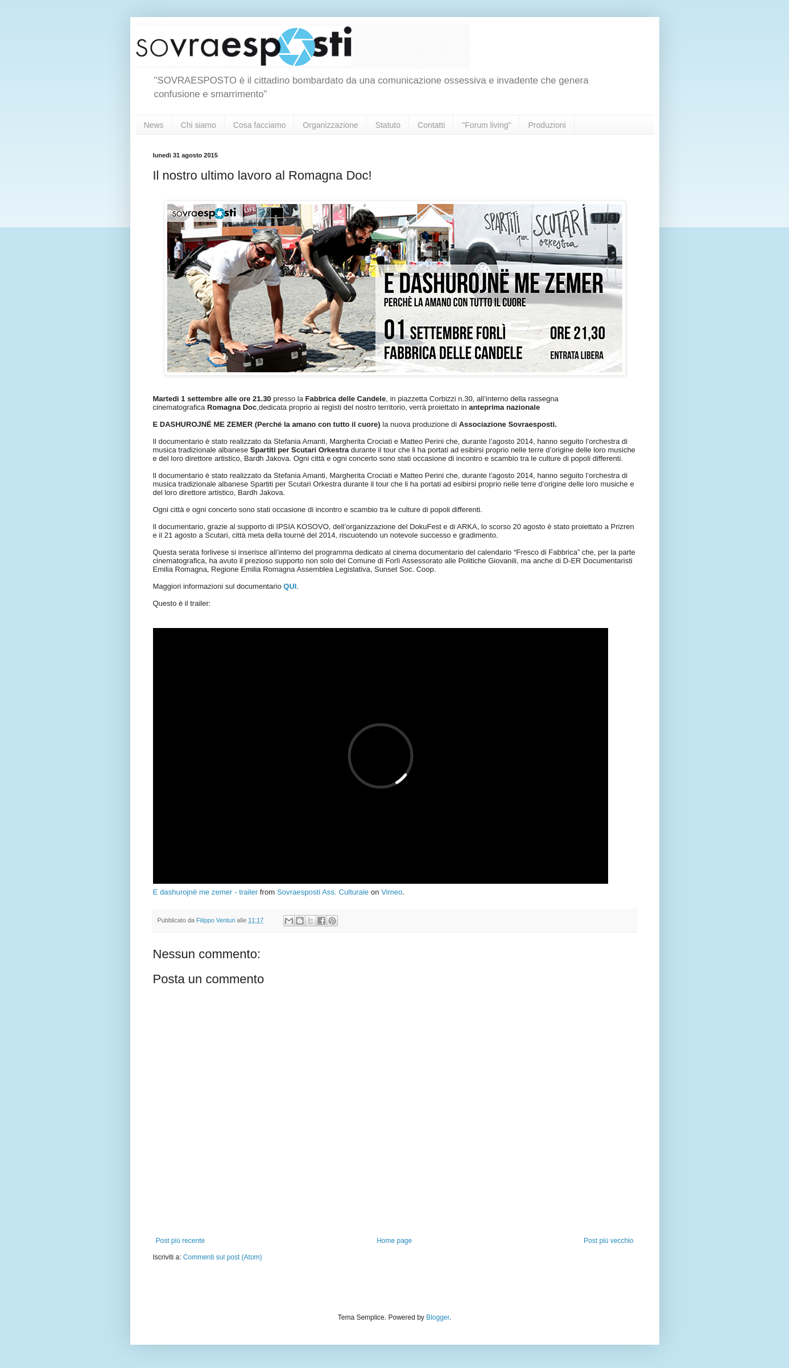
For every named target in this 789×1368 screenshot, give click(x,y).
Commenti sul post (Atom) (222, 1257)
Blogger (437, 1317)
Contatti (431, 125)
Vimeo (391, 892)
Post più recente (180, 1241)
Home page (394, 1241)
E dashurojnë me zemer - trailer (205, 892)
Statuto (387, 125)
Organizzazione (330, 125)
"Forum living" (486, 125)
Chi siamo (198, 125)
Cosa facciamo (259, 125)
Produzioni (546, 125)
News (154, 125)
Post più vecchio (608, 1241)
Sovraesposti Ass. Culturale (323, 892)
